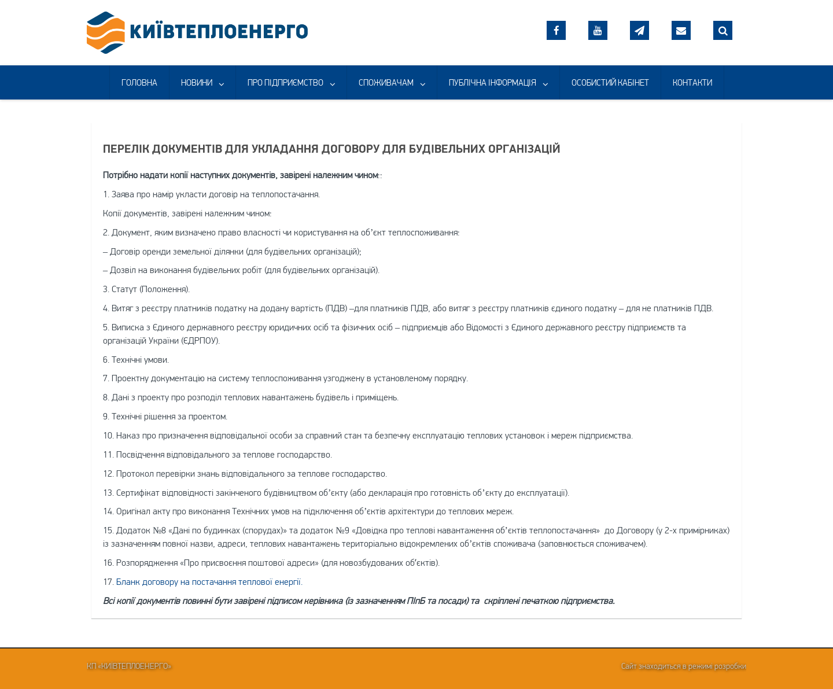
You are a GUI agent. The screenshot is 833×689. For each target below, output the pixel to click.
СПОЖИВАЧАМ (386, 82)
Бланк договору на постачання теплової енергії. (209, 581)
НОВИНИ (196, 82)
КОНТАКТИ (692, 82)
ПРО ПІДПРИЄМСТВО (285, 82)
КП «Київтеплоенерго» (129, 665)
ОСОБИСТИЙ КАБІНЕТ (610, 82)
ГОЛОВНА (139, 82)
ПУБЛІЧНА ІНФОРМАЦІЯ (492, 82)
